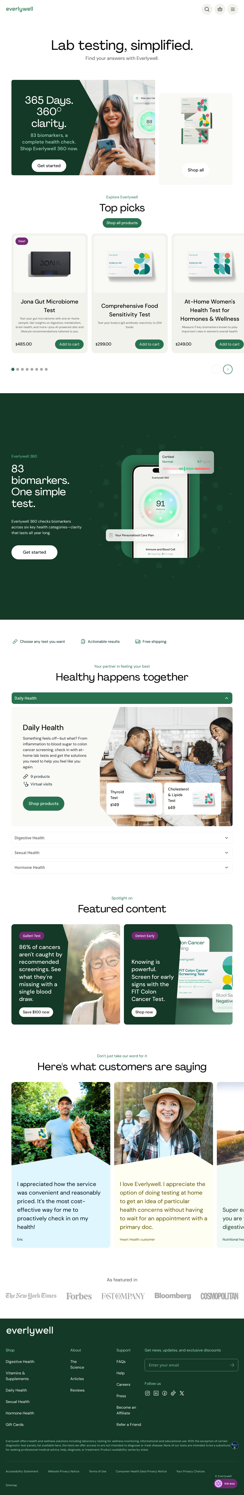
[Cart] (219, 9)
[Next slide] (228, 369)
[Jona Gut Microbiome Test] (49, 293)
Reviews (77, 1390)
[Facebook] (165, 1393)
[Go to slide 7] (41, 369)
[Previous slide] (216, 369)
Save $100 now (36, 1012)
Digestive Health (122, 838)
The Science (77, 1364)
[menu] (232, 9)
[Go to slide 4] (27, 369)
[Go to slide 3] (22, 369)
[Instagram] (147, 1393)
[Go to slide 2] (17, 369)
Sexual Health (122, 853)
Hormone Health (122, 867)
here (58, 1445)
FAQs (121, 1361)
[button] (232, 1365)
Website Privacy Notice (63, 1471)
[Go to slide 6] (36, 369)
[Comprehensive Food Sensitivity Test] (130, 293)
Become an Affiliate (126, 1410)
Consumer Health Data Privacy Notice (141, 1471)
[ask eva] (225, 1483)
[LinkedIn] (156, 1393)
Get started (49, 166)
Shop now (144, 1012)
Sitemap (11, 1485)
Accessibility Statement (22, 1471)
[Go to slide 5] (31, 369)
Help (121, 1373)
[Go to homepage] (19, 9)
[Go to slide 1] (12, 369)
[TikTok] (173, 1393)
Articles (77, 1378)
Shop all (196, 170)
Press (121, 1395)
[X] (182, 1393)
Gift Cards (15, 1424)
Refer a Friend (129, 1424)
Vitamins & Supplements (17, 1376)
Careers (123, 1384)
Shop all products (122, 222)
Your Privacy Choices (190, 1471)
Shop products (44, 803)
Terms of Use (97, 1471)
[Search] (207, 9)
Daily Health (122, 698)
